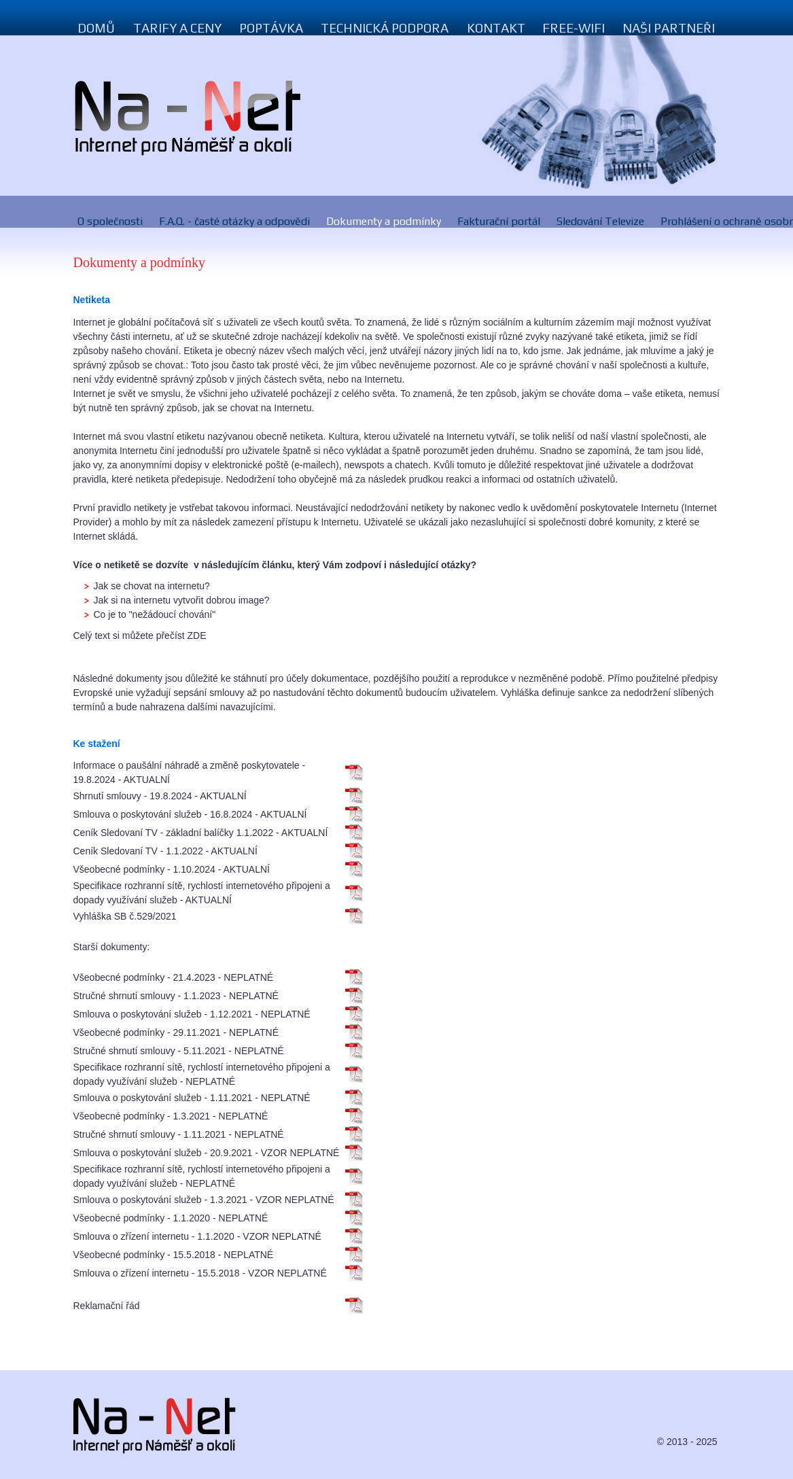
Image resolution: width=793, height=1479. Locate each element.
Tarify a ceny (177, 28)
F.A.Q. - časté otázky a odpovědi (234, 221)
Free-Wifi (573, 28)
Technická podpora (384, 28)
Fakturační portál (498, 221)
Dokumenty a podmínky (383, 221)
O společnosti (110, 221)
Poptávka (271, 28)
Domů (96, 28)
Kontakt (496, 28)
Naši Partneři (668, 28)
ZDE (197, 635)
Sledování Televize (600, 221)
